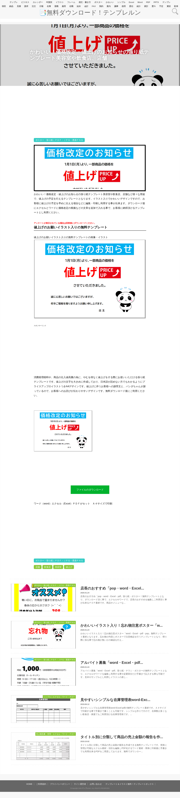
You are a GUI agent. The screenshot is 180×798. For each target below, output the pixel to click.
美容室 (58, 567)
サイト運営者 (80, 784)
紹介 (139, 6)
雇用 (64, 6)
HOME (29, 784)
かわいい (110, 2)
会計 (86, 6)
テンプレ (14, 2)
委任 (131, 6)
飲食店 (47, 567)
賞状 (169, 6)
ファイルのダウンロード (90, 489)
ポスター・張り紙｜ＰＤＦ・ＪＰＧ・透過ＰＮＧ (59, 140)
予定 (161, 6)
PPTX (156, 2)
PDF (148, 2)
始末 (79, 6)
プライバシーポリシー (60, 784)
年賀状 (49, 2)
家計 (146, 6)
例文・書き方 (85, 2)
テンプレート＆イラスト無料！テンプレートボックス (129, 784)
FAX (94, 6)
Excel (131, 2)
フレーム (71, 2)
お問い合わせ (96, 784)
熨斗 (154, 6)
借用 (124, 6)
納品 (11, 6)
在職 (71, 6)
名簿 (49, 6)
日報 (41, 6)
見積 (19, 6)
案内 (109, 6)
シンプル (121, 2)
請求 (26, 6)
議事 (116, 6)
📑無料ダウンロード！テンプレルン (90, 12)
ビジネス (25, 2)
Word (140, 2)
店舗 (38, 567)
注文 (34, 6)
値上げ (69, 567)
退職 (56, 6)
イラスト (60, 2)
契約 (101, 6)
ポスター (98, 2)
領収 (4, 6)
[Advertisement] (16, 182)
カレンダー (38, 2)
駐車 (176, 6)
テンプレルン (86, 788)
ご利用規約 (41, 784)
